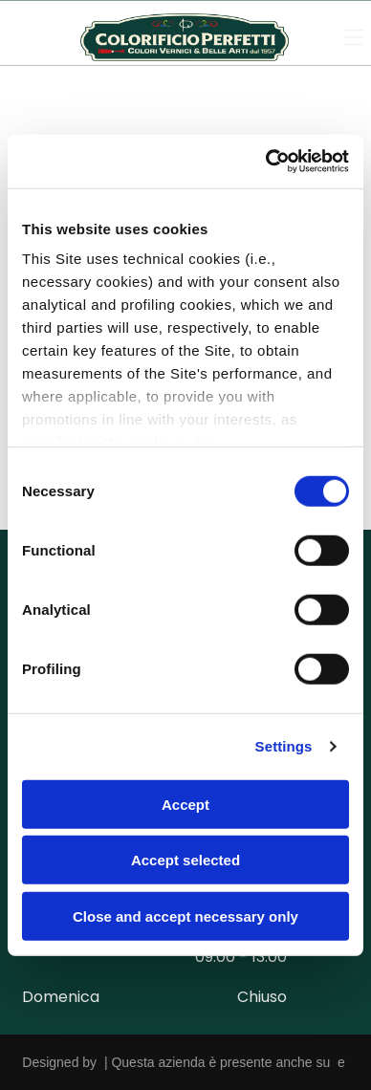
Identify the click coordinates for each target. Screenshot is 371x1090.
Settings (284, 746)
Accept (185, 804)
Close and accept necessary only (185, 915)
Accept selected (185, 860)
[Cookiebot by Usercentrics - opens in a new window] (266, 161)
